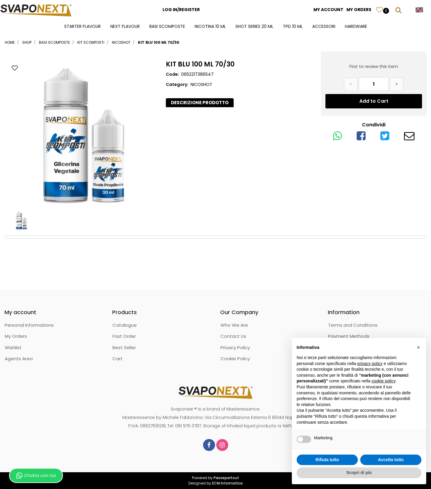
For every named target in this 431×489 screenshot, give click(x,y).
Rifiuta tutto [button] (327, 459)
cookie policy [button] (383, 381)
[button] (83, 133)
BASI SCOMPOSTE (54, 42)
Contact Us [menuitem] (233, 336)
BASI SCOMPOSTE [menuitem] (167, 26)
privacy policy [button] (369, 363)
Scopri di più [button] (359, 472)
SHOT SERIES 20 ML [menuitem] (254, 26)
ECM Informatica (227, 483)
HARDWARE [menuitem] (356, 26)
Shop (26, 42)
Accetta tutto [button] (391, 459)
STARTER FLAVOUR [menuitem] (82, 26)
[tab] (200, 103)
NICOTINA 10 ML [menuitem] (210, 26)
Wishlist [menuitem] (13, 347)
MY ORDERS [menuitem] (358, 10)
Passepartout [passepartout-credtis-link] (226, 477)
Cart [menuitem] (117, 358)
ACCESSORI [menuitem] (323, 26)
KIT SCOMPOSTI (90, 42)
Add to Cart (373, 101)
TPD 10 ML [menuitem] (293, 26)
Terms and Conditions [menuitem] (353, 325)
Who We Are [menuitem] (234, 325)
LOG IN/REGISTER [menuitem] (181, 10)
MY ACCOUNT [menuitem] (328, 10)
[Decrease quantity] (351, 84)
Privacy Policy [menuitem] (235, 347)
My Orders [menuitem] (16, 336)
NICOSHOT (121, 42)
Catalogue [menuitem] (124, 325)
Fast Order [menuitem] (124, 336)
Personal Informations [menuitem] (29, 325)
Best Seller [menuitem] (124, 347)
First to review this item (373, 66)
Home (10, 42)
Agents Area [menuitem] (19, 358)
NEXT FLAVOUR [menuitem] (125, 26)
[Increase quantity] (396, 84)
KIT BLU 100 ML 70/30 (158, 42)
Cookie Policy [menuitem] (235, 358)
